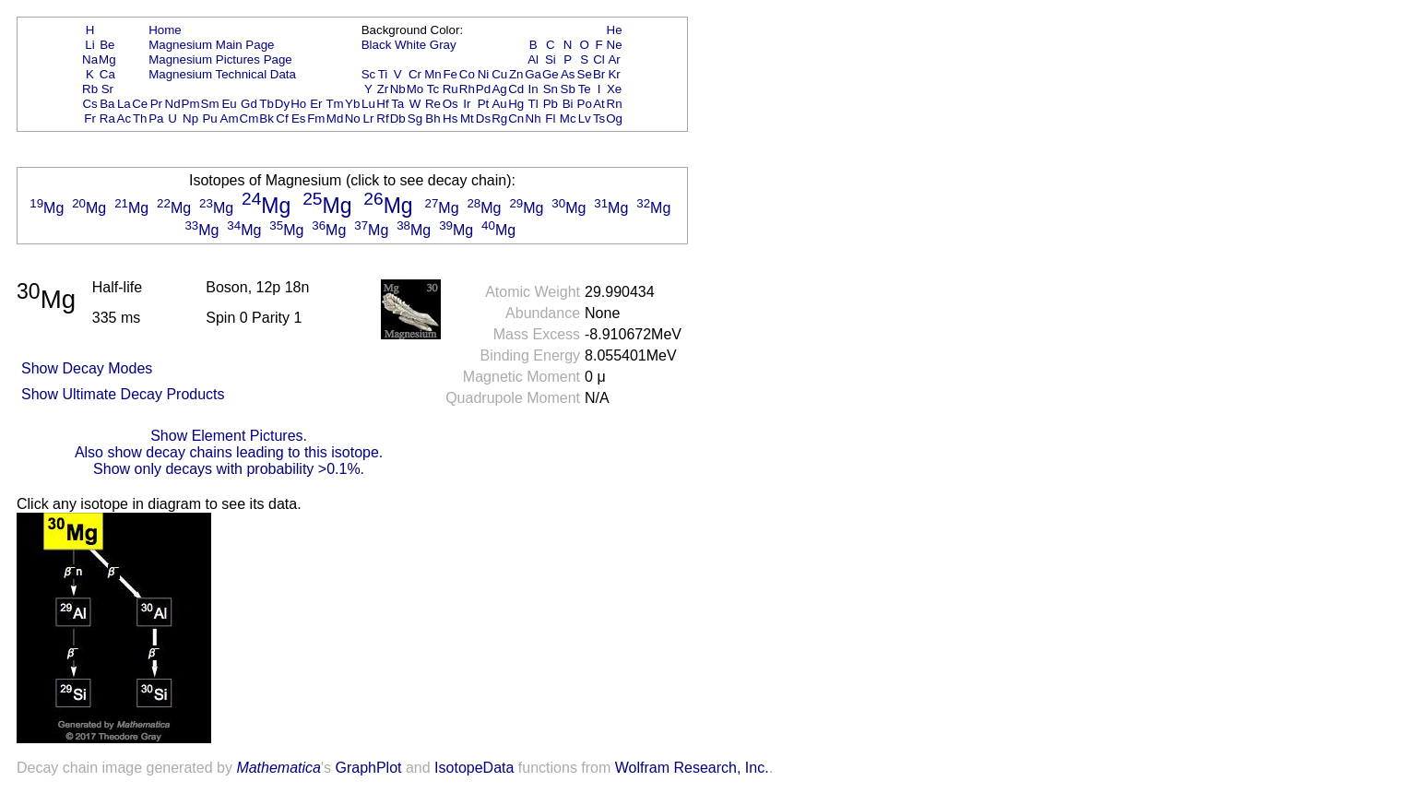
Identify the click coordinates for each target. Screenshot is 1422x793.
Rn (614, 104)
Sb (568, 89)
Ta (397, 104)
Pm (191, 104)
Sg (415, 118)
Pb (550, 104)
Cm (249, 118)
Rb (90, 89)
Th (140, 118)
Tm (334, 104)
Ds (483, 118)
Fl (550, 118)
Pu (209, 118)
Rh (467, 89)
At (599, 104)
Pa (155, 118)
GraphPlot (368, 767)
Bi (568, 104)
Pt (484, 104)
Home (165, 30)
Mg (107, 59)
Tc (433, 89)
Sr (107, 89)
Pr (156, 104)
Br (599, 74)
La (124, 104)
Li (89, 45)
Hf (382, 104)
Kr (614, 74)
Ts (599, 118)
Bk (266, 118)
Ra (107, 118)
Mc (568, 118)
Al (533, 59)
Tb (266, 104)
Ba (107, 104)
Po (584, 104)
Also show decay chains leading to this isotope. (229, 452)
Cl (599, 59)
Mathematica (278, 767)
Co (467, 74)
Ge (550, 74)
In (533, 89)
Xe (614, 89)
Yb (352, 104)
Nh (533, 118)
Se (584, 74)
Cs (89, 104)
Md (335, 118)
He (614, 30)
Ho (298, 104)
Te (584, 89)
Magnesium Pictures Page (220, 59)
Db (398, 118)
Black (376, 45)
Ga (533, 74)
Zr (383, 89)
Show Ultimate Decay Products (123, 394)
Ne (614, 45)
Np (190, 118)
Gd (249, 104)
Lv (584, 118)
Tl (533, 104)
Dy (282, 104)
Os (450, 104)
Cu (499, 74)
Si (550, 59)
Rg (499, 118)
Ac (124, 118)
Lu (368, 104)
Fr (90, 118)
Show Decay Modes (86, 368)
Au (499, 104)
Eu (228, 104)
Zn (516, 74)
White (410, 45)
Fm (316, 118)
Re (433, 104)
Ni (484, 74)
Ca (107, 74)
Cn (516, 118)
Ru (450, 89)
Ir (466, 104)
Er (316, 104)
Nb (398, 89)
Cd (516, 89)
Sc (368, 74)
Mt (467, 118)
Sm (210, 104)
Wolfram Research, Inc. (692, 767)
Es (298, 118)
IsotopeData (474, 767)
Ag (499, 89)
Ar (614, 59)
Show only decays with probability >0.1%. (228, 469)
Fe (450, 74)
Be (107, 45)
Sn (550, 89)
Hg (516, 104)
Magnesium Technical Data (222, 74)
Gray (443, 45)
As (568, 74)
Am (229, 118)
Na (90, 59)
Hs (450, 118)
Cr (415, 74)
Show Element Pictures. (228, 436)
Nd (173, 104)
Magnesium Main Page (211, 45)
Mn (433, 74)
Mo (415, 89)
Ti (383, 74)
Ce (140, 104)
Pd (483, 89)
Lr (368, 118)
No (353, 118)
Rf (382, 118)
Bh (432, 118)
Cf (282, 118)
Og (614, 118)
